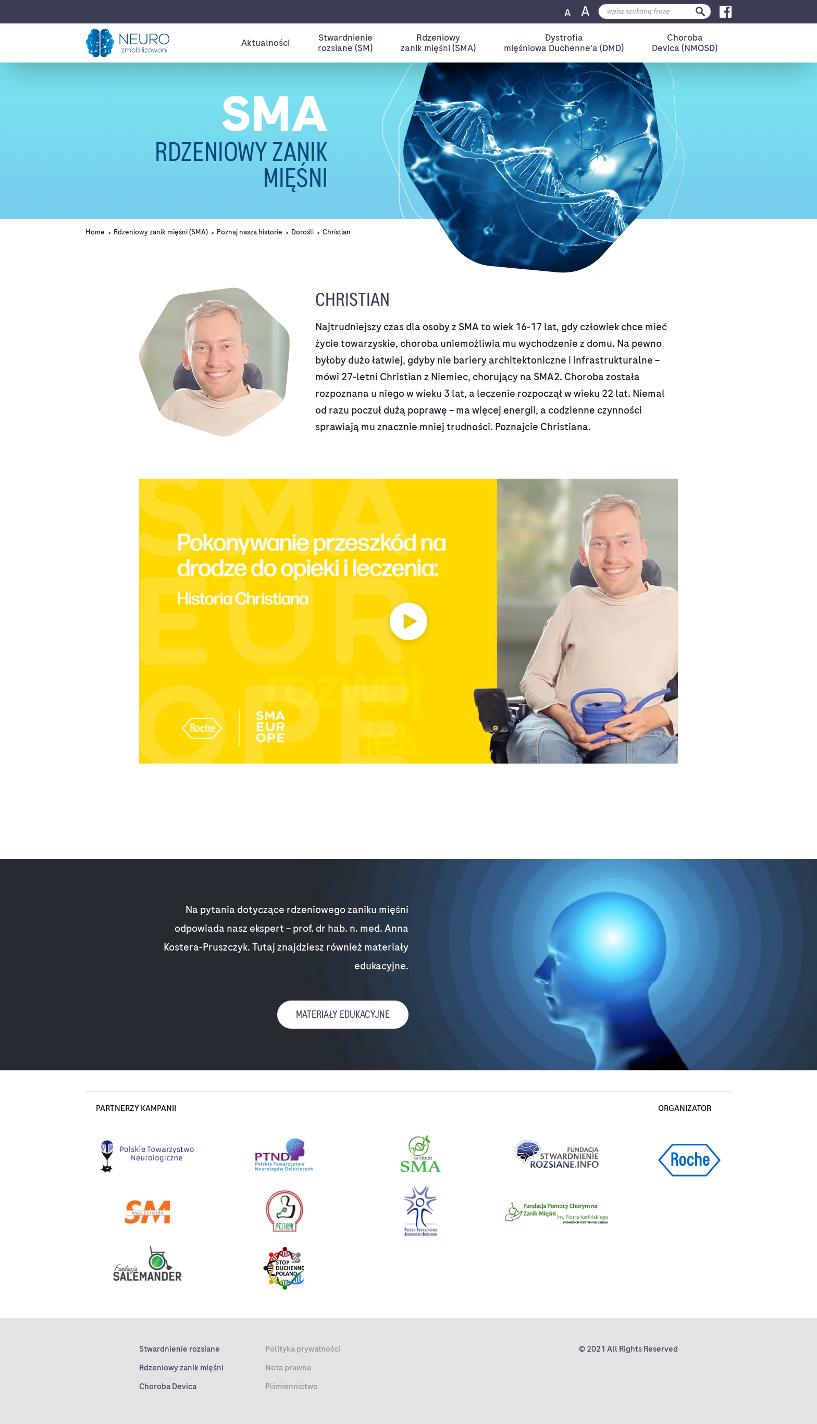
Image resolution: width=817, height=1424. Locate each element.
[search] (654, 11)
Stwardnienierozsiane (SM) (345, 43)
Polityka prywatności (302, 1349)
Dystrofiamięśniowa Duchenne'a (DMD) (564, 43)
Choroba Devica (167, 1386)
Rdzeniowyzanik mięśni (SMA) (438, 43)
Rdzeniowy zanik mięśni (181, 1367)
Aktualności (265, 42)
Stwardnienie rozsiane (179, 1349)
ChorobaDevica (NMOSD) (684, 43)
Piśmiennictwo (291, 1386)
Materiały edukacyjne (343, 1014)
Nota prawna (288, 1367)
